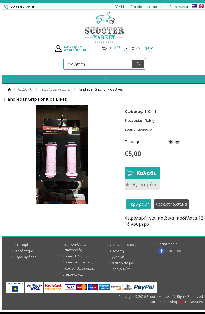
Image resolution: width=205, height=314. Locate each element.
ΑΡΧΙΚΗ (120, 6)
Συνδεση (117, 251)
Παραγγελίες (120, 269)
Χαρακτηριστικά (171, 204)
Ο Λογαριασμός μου (126, 244)
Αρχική (9, 89)
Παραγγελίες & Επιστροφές (74, 247)
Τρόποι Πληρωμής (77, 256)
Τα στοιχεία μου (122, 263)
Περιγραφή (139, 204)
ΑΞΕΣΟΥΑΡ (26, 89)
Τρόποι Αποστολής (78, 262)
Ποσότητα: (133, 141)
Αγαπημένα (145, 184)
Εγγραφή (117, 257)
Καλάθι (146, 172)
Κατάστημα (155, 6)
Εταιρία (136, 6)
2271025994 (22, 6)
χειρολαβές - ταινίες (55, 89)
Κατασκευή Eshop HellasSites (176, 301)
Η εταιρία (22, 244)
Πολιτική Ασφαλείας (79, 268)
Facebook (175, 250)
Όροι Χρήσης (25, 257)
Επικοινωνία (179, 6)
